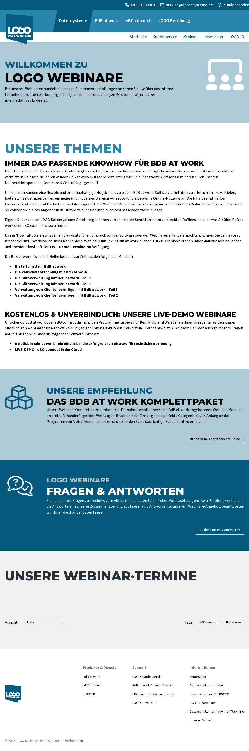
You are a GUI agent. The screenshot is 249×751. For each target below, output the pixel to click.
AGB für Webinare (202, 703)
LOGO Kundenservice (147, 676)
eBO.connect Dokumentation (153, 694)
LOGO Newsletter (145, 703)
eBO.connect (92, 685)
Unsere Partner (201, 720)
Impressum (198, 676)
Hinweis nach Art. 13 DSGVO (209, 694)
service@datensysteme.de (189, 5)
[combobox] (46, 622)
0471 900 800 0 (143, 5)
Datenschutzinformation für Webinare (217, 711)
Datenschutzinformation (207, 685)
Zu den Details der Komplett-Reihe (214, 439)
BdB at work (91, 676)
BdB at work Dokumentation (152, 685)
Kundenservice (236, 5)
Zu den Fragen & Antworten (220, 529)
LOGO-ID (89, 694)
